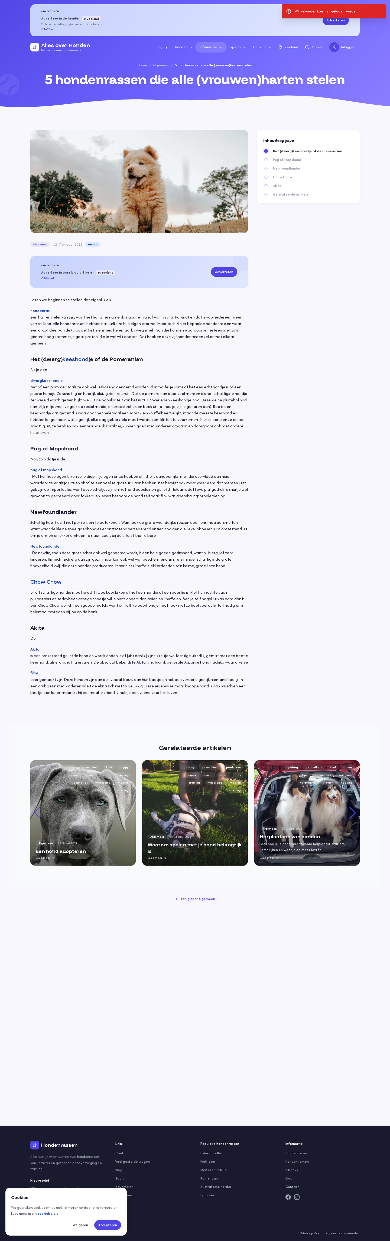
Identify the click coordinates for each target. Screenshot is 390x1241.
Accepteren (107, 1224)
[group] (83, 813)
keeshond (76, 359)
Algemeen (161, 65)
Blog (118, 1169)
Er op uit (262, 47)
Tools (119, 1178)
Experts (237, 47)
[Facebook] (288, 1197)
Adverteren (336, 20)
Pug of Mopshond (287, 160)
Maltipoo (207, 1161)
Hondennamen (297, 1161)
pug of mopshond (46, 470)
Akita (35, 649)
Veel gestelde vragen (132, 1161)
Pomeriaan (209, 1178)
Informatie (211, 47)
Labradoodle (210, 1153)
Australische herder (215, 1186)
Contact (122, 1153)
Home (163, 47)
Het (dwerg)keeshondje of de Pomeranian (307, 151)
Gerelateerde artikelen (291, 194)
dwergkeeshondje (46, 380)
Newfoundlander (45, 546)
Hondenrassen (296, 1153)
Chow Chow (45, 581)
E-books (291, 1169)
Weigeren (80, 1224)
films (34, 673)
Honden (184, 47)
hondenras (40, 310)
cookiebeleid (48, 1213)
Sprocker (207, 1195)
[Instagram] (297, 1197)
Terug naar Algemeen (195, 898)
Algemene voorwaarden (343, 1233)
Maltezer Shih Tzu (214, 1169)
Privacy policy (309, 1233)
